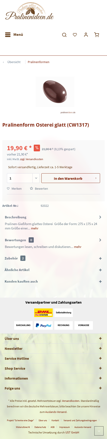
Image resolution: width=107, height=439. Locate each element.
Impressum (64, 427)
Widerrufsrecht (23, 427)
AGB (53, 427)
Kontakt (55, 420)
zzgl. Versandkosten (31, 159)
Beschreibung (15, 217)
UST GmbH (72, 432)
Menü (14, 34)
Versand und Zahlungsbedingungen (80, 420)
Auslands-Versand (56, 412)
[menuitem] (13, 34)
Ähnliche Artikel (17, 270)
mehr (34, 228)
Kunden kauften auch (21, 281)
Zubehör (15, 258)
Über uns (43, 420)
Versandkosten (70, 400)
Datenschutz (40, 427)
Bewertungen (15, 240)
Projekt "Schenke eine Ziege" (20, 420)
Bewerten (39, 188)
